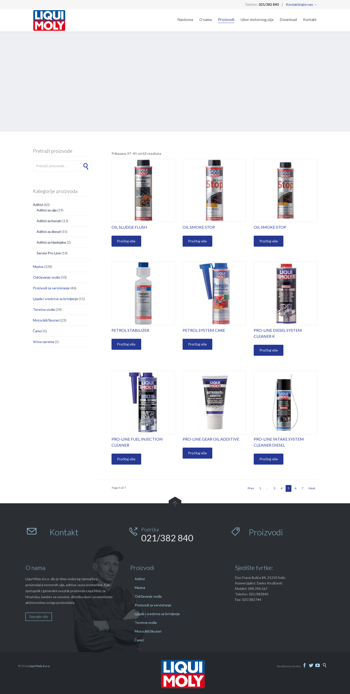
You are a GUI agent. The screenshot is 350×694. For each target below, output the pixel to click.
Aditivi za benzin (49, 221)
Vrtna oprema (43, 342)
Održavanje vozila (46, 277)
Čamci (37, 331)
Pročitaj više (126, 241)
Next (312, 488)
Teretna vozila (44, 309)
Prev (251, 488)
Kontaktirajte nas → (301, 4)
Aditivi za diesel (49, 231)
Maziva (38, 266)
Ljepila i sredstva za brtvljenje (55, 299)
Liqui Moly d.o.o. (39, 666)
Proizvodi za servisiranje (51, 288)
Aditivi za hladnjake (51, 242)
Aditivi (38, 204)
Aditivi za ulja (47, 210)
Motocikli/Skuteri (46, 320)
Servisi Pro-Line (49, 253)
